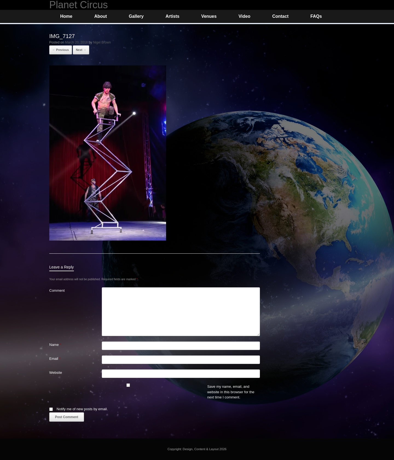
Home (66, 16)
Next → (81, 49)
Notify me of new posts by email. (82, 409)
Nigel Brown (102, 42)
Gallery (136, 16)
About (100, 16)
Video (244, 16)
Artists (172, 16)
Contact (280, 16)
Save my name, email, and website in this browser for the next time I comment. (230, 391)
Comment (57, 290)
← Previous (60, 49)
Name (55, 345)
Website (55, 373)
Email (54, 359)
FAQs (316, 16)
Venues (209, 16)
